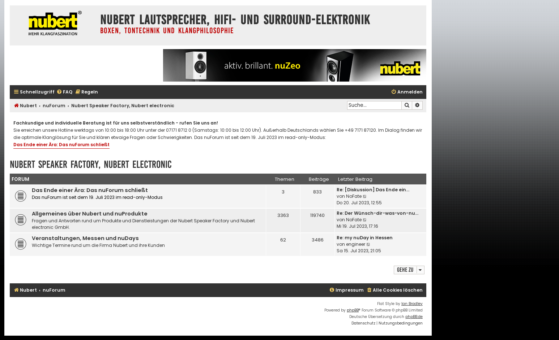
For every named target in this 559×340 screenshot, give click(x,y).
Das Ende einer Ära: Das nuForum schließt (61, 144)
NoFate (354, 196)
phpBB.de (414, 316)
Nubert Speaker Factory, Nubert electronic (91, 164)
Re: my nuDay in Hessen (365, 238)
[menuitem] (64, 92)
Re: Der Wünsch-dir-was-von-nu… (377, 213)
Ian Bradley (412, 303)
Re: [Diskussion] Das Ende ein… (373, 190)
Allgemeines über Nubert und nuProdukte (90, 213)
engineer (355, 244)
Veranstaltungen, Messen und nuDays (85, 238)
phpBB (353, 310)
